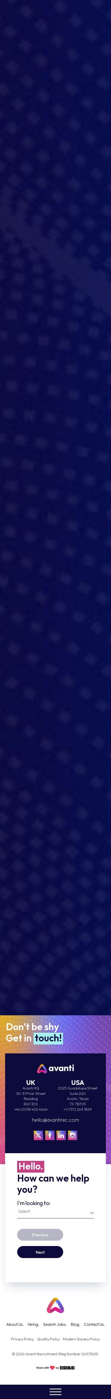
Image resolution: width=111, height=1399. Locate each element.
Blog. (75, 1324)
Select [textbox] (24, 1211)
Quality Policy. (48, 1339)
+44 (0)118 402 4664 (31, 1109)
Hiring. (33, 1324)
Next (40, 1252)
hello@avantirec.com (55, 1120)
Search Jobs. (55, 1324)
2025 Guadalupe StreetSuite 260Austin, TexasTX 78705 (77, 1096)
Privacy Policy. (23, 1339)
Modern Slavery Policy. (81, 1339)
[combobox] (56, 1212)
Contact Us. (94, 1324)
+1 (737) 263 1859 (77, 1109)
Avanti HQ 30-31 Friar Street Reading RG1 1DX (31, 1096)
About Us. (15, 1324)
